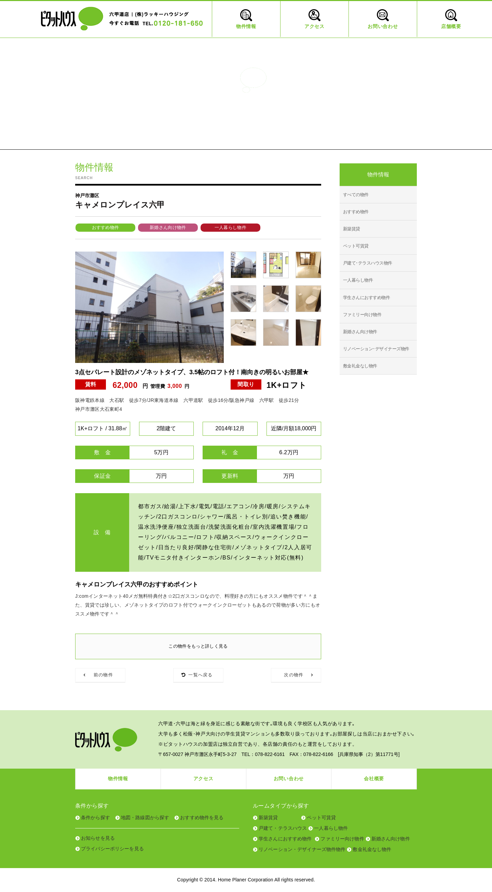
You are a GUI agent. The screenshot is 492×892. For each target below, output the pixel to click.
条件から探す (95, 817)
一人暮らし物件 (230, 227)
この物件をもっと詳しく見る (198, 646)
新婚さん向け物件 (168, 227)
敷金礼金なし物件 (360, 365)
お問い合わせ (289, 779)
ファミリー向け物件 (362, 314)
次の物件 (293, 675)
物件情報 (118, 779)
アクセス (203, 779)
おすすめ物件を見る (201, 817)
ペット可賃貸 (356, 245)
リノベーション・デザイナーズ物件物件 (302, 849)
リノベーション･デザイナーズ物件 (376, 348)
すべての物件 (356, 194)
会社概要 (374, 779)
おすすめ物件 (105, 227)
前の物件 (103, 675)
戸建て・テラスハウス (283, 828)
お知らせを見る (98, 838)
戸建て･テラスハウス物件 (367, 263)
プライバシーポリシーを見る (112, 848)
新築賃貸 (351, 228)
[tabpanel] (149, 307)
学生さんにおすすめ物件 (366, 297)
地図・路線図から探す (145, 817)
